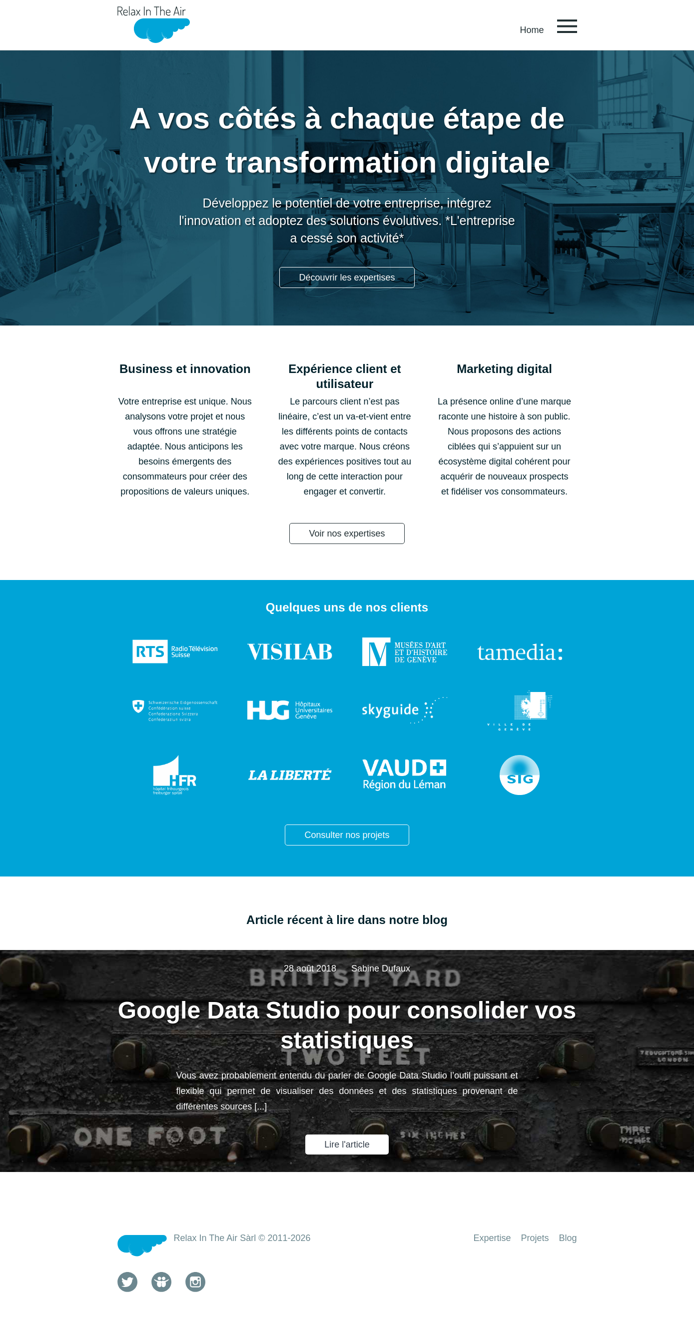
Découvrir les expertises (347, 277)
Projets (535, 1238)
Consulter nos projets (346, 835)
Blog (568, 1238)
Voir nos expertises (347, 533)
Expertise (492, 1238)
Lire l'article (346, 1145)
